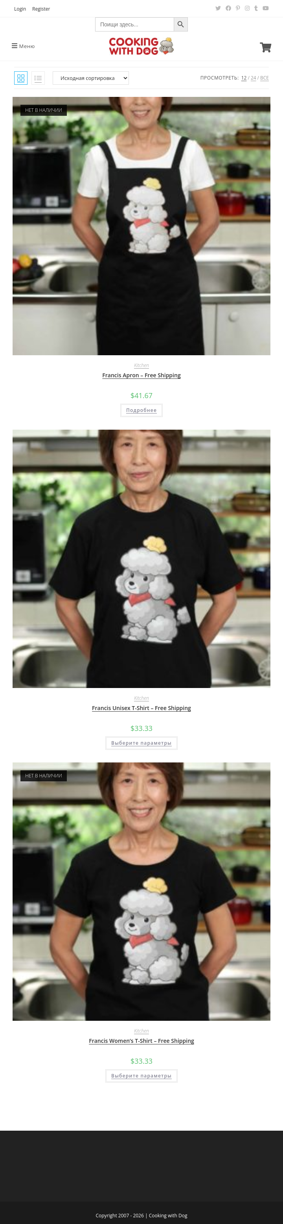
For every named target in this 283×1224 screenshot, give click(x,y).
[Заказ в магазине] (91, 78)
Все (264, 77)
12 (244, 77)
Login (20, 9)
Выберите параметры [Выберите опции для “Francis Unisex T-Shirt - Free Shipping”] (141, 743)
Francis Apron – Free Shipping (141, 375)
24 (253, 77)
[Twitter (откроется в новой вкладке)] (218, 8)
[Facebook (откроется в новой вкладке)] (228, 8)
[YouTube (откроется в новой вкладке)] (264, 8)
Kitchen (141, 365)
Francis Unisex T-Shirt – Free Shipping (141, 708)
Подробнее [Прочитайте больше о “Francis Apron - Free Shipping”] (141, 410)
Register (41, 9)
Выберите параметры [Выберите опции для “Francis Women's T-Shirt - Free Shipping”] (141, 1075)
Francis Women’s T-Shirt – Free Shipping (141, 1040)
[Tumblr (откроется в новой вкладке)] (256, 8)
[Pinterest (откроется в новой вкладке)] (238, 8)
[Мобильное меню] (23, 46)
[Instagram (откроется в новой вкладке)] (247, 8)
